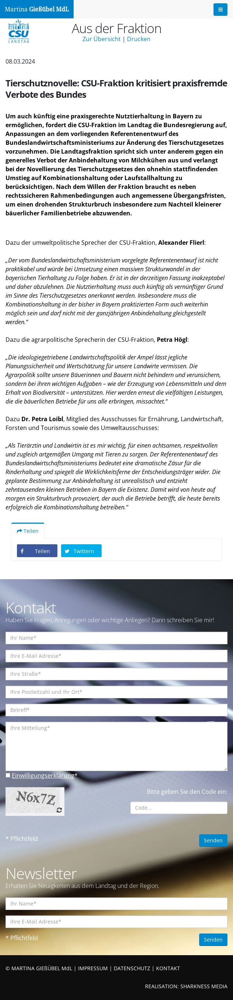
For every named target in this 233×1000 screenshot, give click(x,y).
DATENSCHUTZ (132, 968)
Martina (37, 9)
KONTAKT (168, 968)
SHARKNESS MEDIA (203, 986)
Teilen (28, 530)
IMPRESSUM (93, 968)
